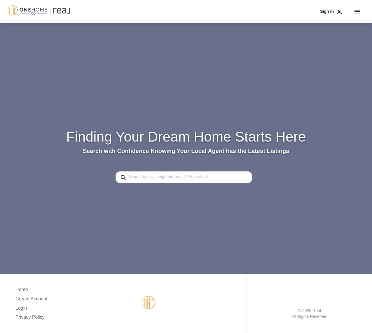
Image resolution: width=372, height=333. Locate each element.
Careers (233, 11)
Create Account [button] (31, 298)
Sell (170, 11)
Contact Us (294, 11)
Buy (159, 11)
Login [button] (21, 308)
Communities (189, 11)
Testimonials (255, 11)
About (275, 11)
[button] (31, 309)
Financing (214, 11)
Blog (312, 11)
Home (324, 11)
